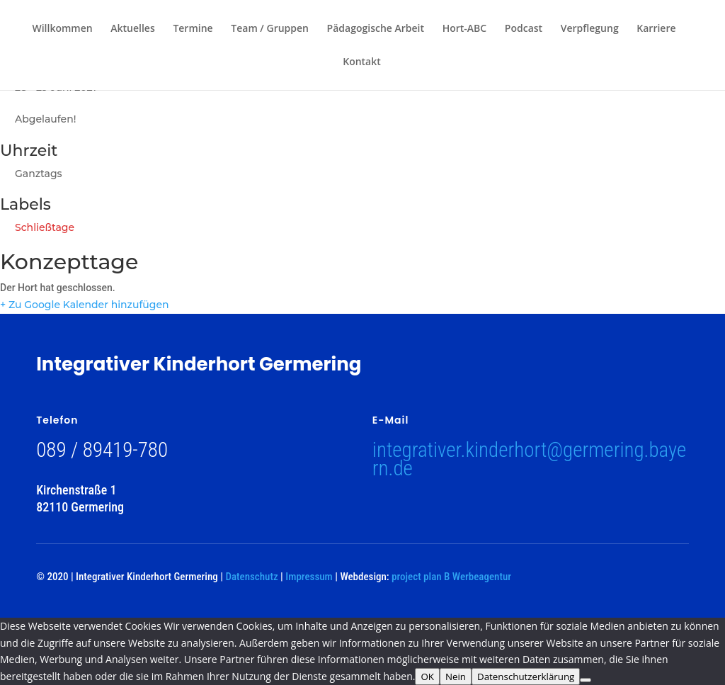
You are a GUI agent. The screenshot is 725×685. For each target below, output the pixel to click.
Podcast (523, 29)
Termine (192, 29)
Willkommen (62, 29)
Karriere (655, 29)
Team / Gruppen (270, 29)
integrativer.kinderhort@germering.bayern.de (529, 459)
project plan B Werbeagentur (451, 576)
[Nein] (585, 680)
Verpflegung (590, 29)
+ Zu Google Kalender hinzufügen (84, 304)
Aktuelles (132, 29)
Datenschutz (251, 576)
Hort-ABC (465, 29)
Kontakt (362, 62)
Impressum (308, 576)
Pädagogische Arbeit (375, 29)
